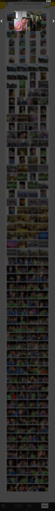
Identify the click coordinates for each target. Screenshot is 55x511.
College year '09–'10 (23, 1)
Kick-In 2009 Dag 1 (28, 1)
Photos (18, 1)
